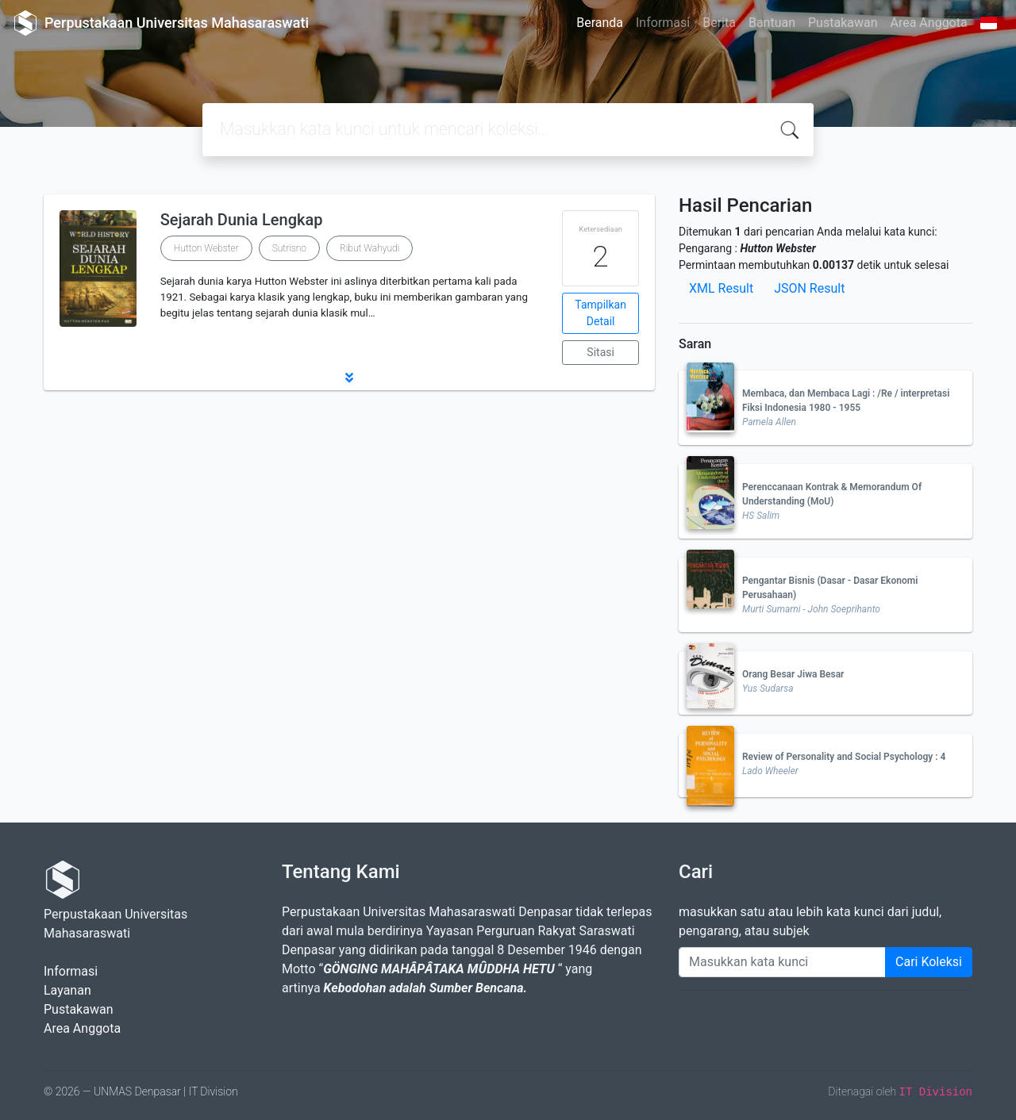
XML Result (721, 288)
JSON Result (809, 288)
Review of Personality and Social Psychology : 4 (843, 756)
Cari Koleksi (928, 961)
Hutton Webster (206, 248)
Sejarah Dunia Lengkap (241, 219)
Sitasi (600, 352)
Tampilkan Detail (600, 313)
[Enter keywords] (782, 962)
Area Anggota (929, 22)
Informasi (663, 22)
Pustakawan (842, 22)
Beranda (599, 22)
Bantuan (772, 22)
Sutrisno (289, 248)
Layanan (67, 990)
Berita (719, 22)
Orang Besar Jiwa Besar (793, 674)
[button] (349, 377)
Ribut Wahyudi (369, 248)
